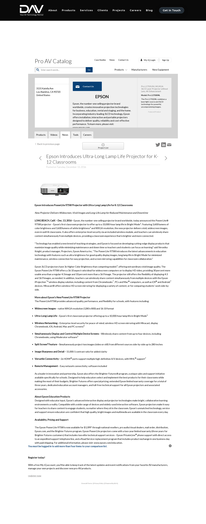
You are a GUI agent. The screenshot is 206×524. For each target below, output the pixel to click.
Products (68, 10)
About (52, 10)
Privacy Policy (99, 483)
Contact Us (123, 60)
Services (86, 10)
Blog (149, 10)
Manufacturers (139, 69)
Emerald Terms (86, 483)
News (112, 60)
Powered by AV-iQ (111, 483)
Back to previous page (47, 143)
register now (34, 475)
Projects (119, 10)
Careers (135, 10)
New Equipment (160, 69)
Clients (102, 10)
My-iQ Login (149, 60)
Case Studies (100, 60)
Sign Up (165, 60)
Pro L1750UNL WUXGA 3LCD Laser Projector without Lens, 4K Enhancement (154, 88)
